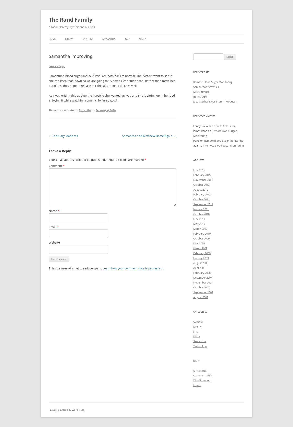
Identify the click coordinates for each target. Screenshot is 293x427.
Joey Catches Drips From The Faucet (214, 101)
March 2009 (200, 248)
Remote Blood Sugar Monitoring (212, 82)
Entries (200, 370)
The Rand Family (70, 19)
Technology (200, 346)
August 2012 (200, 189)
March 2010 (200, 229)
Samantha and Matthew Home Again (149, 136)
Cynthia (88, 39)
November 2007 (203, 282)
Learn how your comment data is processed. (133, 268)
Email (54, 227)
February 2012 (202, 194)
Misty (142, 39)
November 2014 (203, 180)
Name (54, 211)
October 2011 (201, 199)
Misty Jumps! (201, 92)
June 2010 (199, 219)
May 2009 (199, 243)
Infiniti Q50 (200, 96)
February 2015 (202, 175)
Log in (197, 385)
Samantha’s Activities (206, 87)
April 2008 (199, 268)
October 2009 (201, 238)
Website (54, 242)
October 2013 (201, 184)
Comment (57, 166)
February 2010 (202, 233)
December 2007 (202, 277)
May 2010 (199, 224)
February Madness (63, 136)
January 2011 (201, 209)
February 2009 (202, 253)
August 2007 (200, 297)
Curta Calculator (225, 126)
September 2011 (203, 204)
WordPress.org (202, 380)
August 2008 (200, 263)
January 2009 (201, 258)
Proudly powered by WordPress (66, 410)
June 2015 (199, 170)
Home (52, 39)
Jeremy (69, 39)
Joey (127, 39)
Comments (202, 375)
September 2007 (203, 292)
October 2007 (201, 287)
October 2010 (201, 214)
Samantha (109, 39)
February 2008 (202, 273)
